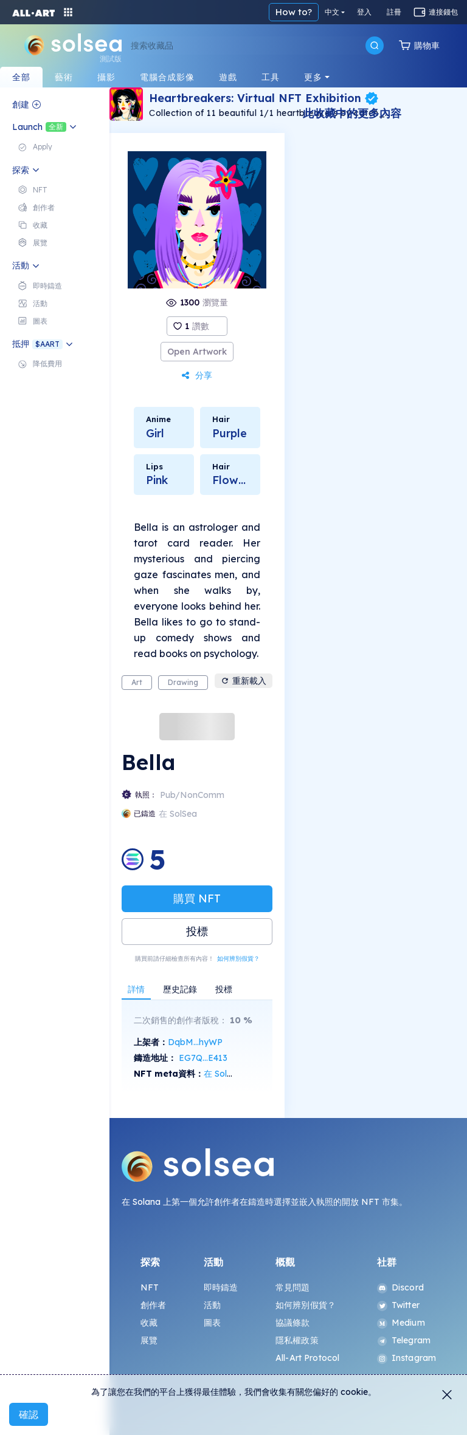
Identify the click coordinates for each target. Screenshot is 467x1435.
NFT (149, 1287)
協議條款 (292, 1322)
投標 (197, 931)
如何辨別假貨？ (238, 959)
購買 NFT (197, 898)
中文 (332, 11)
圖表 (212, 1322)
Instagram (406, 1358)
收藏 (148, 1322)
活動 (212, 1305)
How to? (293, 12)
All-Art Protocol (307, 1357)
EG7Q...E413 (203, 1057)
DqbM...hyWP (195, 1042)
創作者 (153, 1305)
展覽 (148, 1340)
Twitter (398, 1305)
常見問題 (292, 1287)
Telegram (404, 1340)
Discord (400, 1287)
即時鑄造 (221, 1287)
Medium (401, 1322)
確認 (28, 1414)
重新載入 (243, 680)
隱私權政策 (297, 1340)
